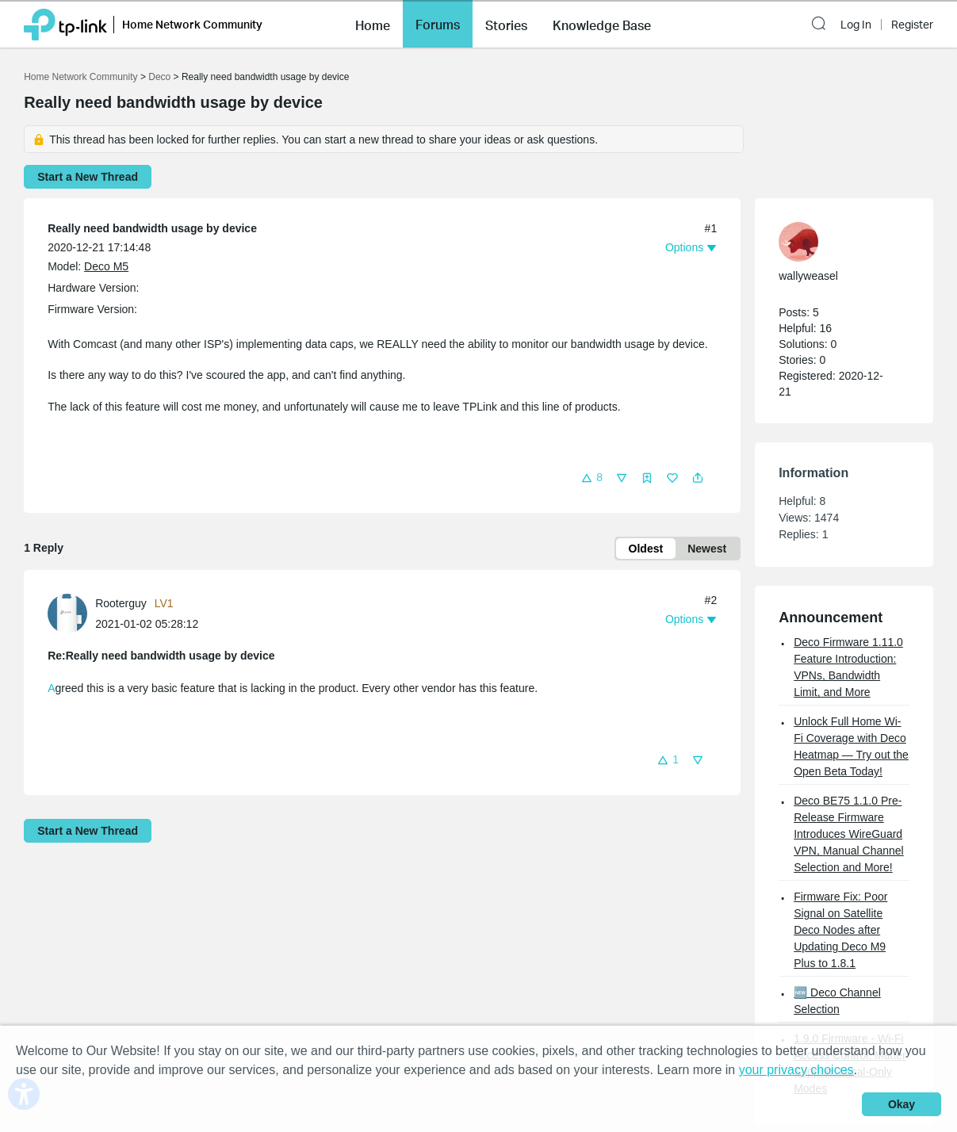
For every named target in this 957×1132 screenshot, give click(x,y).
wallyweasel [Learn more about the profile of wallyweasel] (808, 276)
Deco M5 (106, 266)
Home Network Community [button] (192, 24)
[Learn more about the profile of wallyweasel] (836, 242)
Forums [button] (437, 24)
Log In (855, 24)
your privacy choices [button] (796, 1070)
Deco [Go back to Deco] (159, 76)
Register (912, 24)
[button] (373, 24)
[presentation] (67, 613)
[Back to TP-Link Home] (65, 23)
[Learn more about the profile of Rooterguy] (71, 612)
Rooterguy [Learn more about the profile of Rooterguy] (121, 603)
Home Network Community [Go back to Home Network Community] (80, 76)
